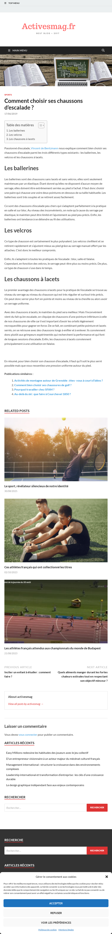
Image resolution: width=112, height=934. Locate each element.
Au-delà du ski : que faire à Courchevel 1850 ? (42, 394)
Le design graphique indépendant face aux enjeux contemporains (45, 785)
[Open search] (103, 50)
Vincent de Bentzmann (44, 148)
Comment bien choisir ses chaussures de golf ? (42, 385)
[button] (106, 876)
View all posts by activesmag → (25, 703)
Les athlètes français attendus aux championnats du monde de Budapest (52, 648)
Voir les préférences (56, 922)
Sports (8, 95)
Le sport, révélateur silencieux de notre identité (36, 486)
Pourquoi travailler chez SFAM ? (34, 389)
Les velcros (15, 134)
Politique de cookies (47, 929)
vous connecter (28, 734)
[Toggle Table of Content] (39, 125)
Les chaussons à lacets (22, 138)
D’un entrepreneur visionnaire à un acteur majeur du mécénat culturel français (53, 758)
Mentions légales (66, 929)
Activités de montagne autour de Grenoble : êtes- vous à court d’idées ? (58, 380)
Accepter (56, 903)
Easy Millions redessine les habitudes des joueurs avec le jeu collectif (47, 752)
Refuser (56, 912)
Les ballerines (17, 130)
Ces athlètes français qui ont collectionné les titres (38, 567)
